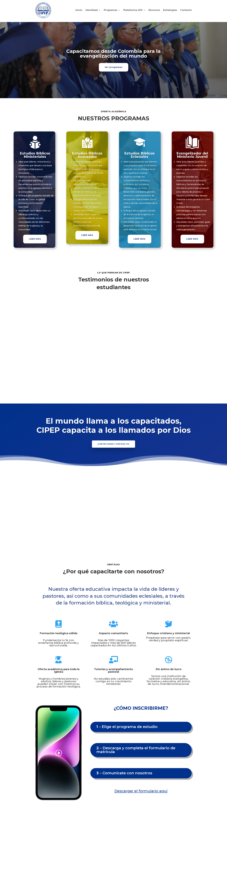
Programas (110, 10)
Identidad (91, 10)
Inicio (78, 10)
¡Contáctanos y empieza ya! (113, 444)
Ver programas (113, 67)
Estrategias (170, 10)
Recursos (154, 10)
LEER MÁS (35, 239)
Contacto (186, 10)
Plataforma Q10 (132, 10)
